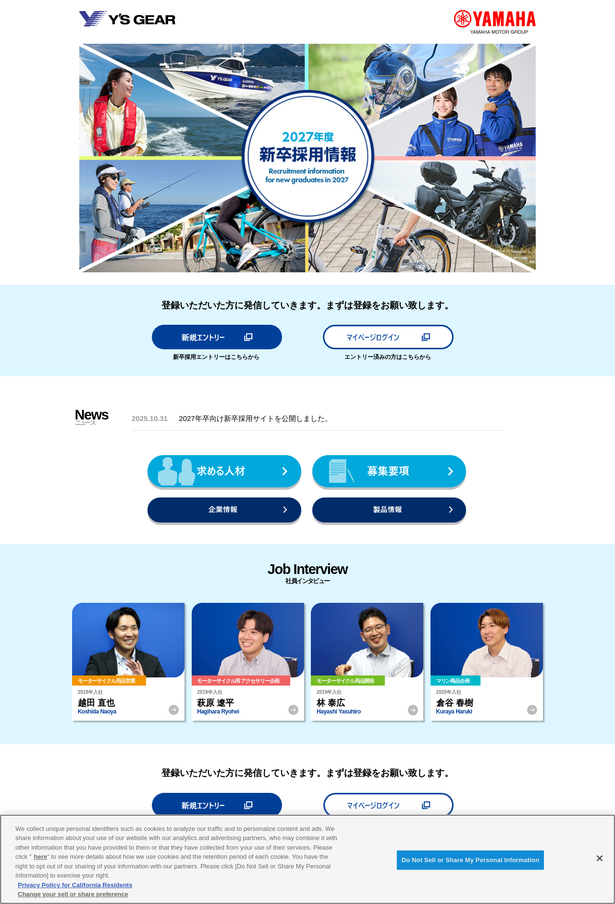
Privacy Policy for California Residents (75, 885)
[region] (307, 859)
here (40, 856)
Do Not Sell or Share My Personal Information (471, 860)
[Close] (599, 858)
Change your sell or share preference (73, 894)
